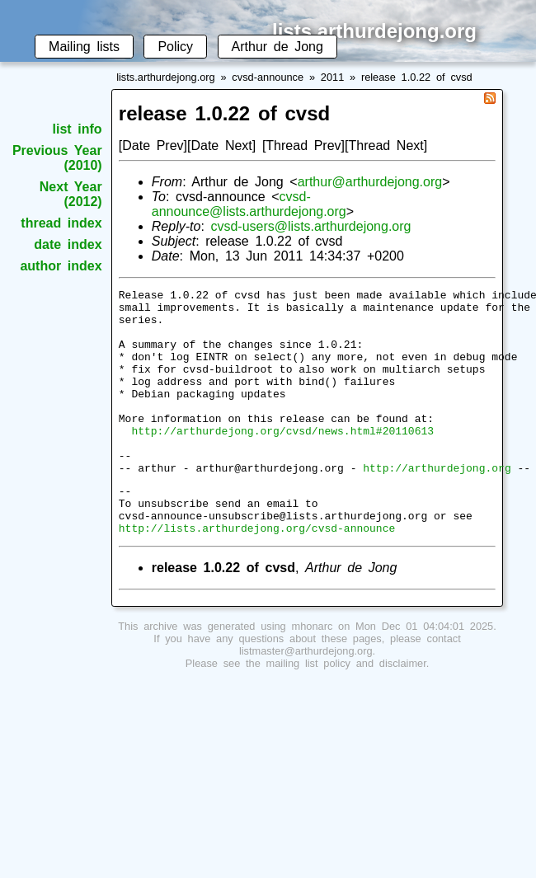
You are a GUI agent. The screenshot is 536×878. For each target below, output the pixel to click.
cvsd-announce (267, 77)
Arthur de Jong (277, 47)
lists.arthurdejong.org (165, 77)
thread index (61, 223)
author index (60, 266)
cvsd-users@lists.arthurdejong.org (310, 226)
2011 (332, 77)
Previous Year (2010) (57, 157)
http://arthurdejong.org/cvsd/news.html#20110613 (282, 460)
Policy (175, 47)
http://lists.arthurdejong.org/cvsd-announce (257, 574)
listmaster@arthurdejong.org (306, 698)
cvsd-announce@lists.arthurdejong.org (249, 204)
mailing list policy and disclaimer (346, 710)
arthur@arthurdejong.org (370, 182)
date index (67, 244)
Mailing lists (84, 47)
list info (77, 129)
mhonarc (312, 673)
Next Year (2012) (71, 194)
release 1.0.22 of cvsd (417, 77)
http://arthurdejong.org (436, 504)
